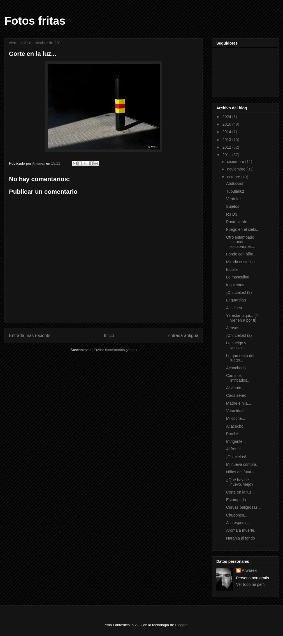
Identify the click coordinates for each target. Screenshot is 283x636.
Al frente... (235, 449)
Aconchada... (237, 368)
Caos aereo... (238, 395)
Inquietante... (237, 285)
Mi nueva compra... (242, 464)
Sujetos (232, 206)
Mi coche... (235, 418)
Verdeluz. (234, 199)
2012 (227, 147)
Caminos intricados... (238, 377)
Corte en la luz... (240, 492)
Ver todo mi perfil (251, 584)
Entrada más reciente (29, 335)
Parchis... (234, 434)
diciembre (236, 161)
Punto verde (236, 222)
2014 (227, 132)
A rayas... (234, 328)
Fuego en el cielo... (242, 229)
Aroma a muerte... (242, 530)
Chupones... (236, 515)
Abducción (235, 183)
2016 (227, 124)
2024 (227, 116)
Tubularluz (235, 191)
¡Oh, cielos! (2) (239, 335)
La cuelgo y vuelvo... (236, 345)
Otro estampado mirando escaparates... (240, 242)
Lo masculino (237, 277)
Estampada (236, 499)
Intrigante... (236, 441)
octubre (234, 177)
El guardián (236, 300)
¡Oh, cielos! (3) (239, 292)
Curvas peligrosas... (243, 507)
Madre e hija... (238, 403)
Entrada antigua (183, 335)
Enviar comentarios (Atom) (115, 350)
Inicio (109, 335)
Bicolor (232, 269)
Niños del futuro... (241, 472)
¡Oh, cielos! (236, 457)
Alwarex (249, 570)
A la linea (234, 308)
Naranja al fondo (240, 538)
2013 (227, 139)
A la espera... (237, 522)
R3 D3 (231, 214)
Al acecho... (236, 426)
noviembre (236, 169)
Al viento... (235, 388)
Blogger (181, 625)
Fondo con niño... (241, 254)
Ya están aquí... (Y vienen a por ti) (242, 317)
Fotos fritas (35, 21)
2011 (227, 155)
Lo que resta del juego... (240, 358)
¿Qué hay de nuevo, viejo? (240, 482)
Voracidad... (236, 411)
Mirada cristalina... (242, 262)
